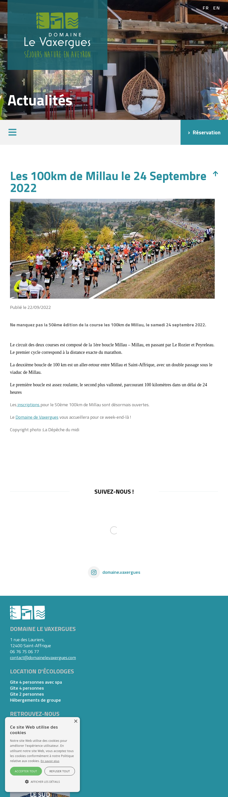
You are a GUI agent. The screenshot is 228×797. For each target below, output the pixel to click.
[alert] (42, 754)
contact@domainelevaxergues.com (43, 657)
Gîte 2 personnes (27, 694)
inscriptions (28, 404)
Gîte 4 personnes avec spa (36, 682)
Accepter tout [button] (26, 771)
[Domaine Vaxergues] (57, 34)
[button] (12, 132)
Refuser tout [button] (59, 771)
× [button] (75, 721)
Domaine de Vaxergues (36, 417)
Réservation (207, 132)
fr (206, 8)
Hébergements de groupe (35, 700)
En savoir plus (50, 761)
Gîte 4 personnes (27, 688)
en (217, 8)
